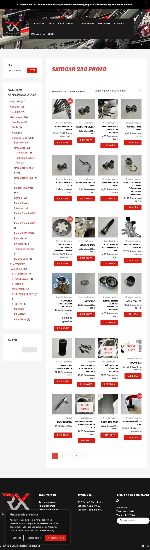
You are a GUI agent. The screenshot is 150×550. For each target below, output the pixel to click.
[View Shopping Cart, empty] (143, 21)
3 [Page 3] (69, 448)
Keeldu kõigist (34, 538)
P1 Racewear (86, 16)
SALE (51, 16)
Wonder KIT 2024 (125, 507)
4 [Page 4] (76, 448)
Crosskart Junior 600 (88, 498)
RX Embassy (37, 16)
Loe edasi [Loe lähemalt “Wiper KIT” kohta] (133, 368)
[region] (38, 527)
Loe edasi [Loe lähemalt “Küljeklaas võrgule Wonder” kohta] (109, 377)
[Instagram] (148, 538)
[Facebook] (143, 538)
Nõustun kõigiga (56, 538)
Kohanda (16, 538)
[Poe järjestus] (118, 83)
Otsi (10, 57)
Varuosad (121, 500)
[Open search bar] (44, 26)
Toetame (36, 26)
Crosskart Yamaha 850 (89, 502)
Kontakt (119, 16)
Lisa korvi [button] (63, 135)
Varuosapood (66, 16)
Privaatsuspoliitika (49, 502)
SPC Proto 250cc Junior (90, 494)
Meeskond (104, 16)
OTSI (32, 63)
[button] (52, 26)
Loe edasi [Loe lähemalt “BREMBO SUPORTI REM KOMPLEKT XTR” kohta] (86, 433)
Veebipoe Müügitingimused (53, 506)
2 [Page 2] (62, 448)
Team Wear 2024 (125, 504)
